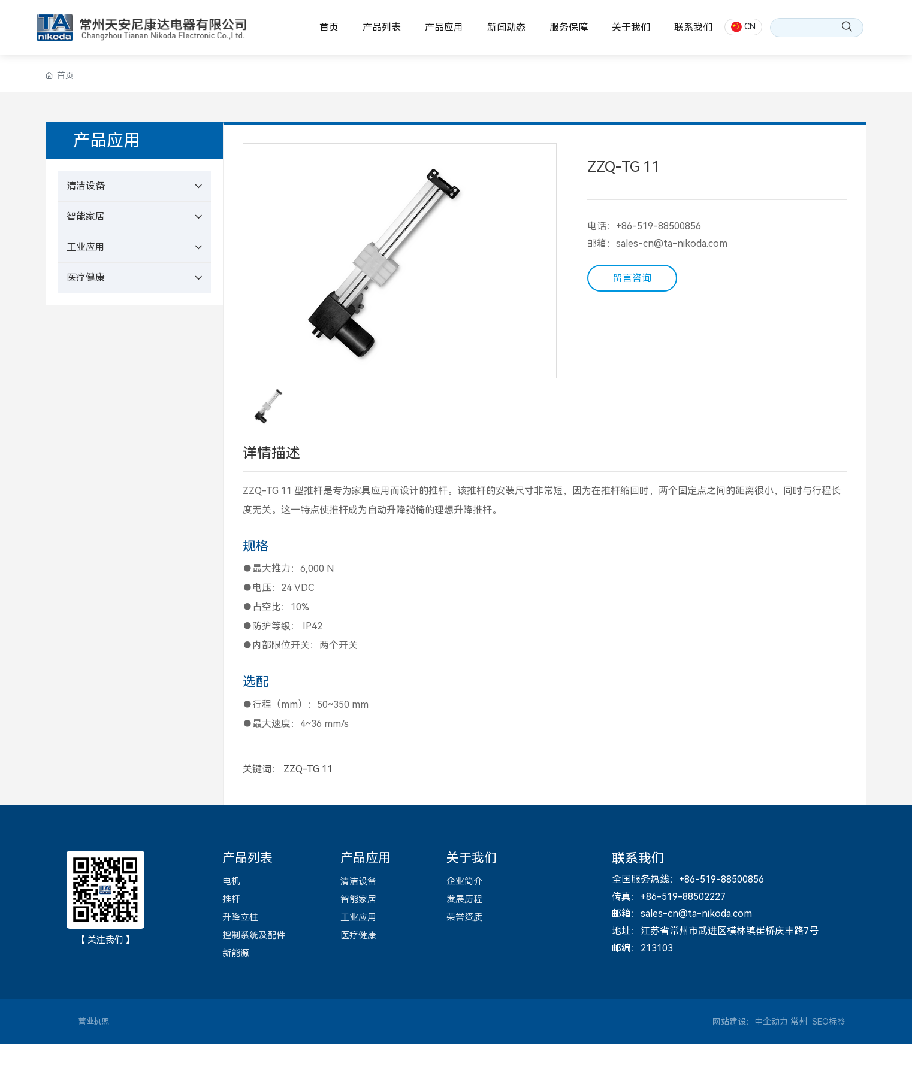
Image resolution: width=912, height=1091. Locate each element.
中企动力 (771, 1021)
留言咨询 (632, 278)
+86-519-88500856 (658, 226)
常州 (798, 1021)
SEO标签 (828, 1021)
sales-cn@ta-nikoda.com (671, 243)
